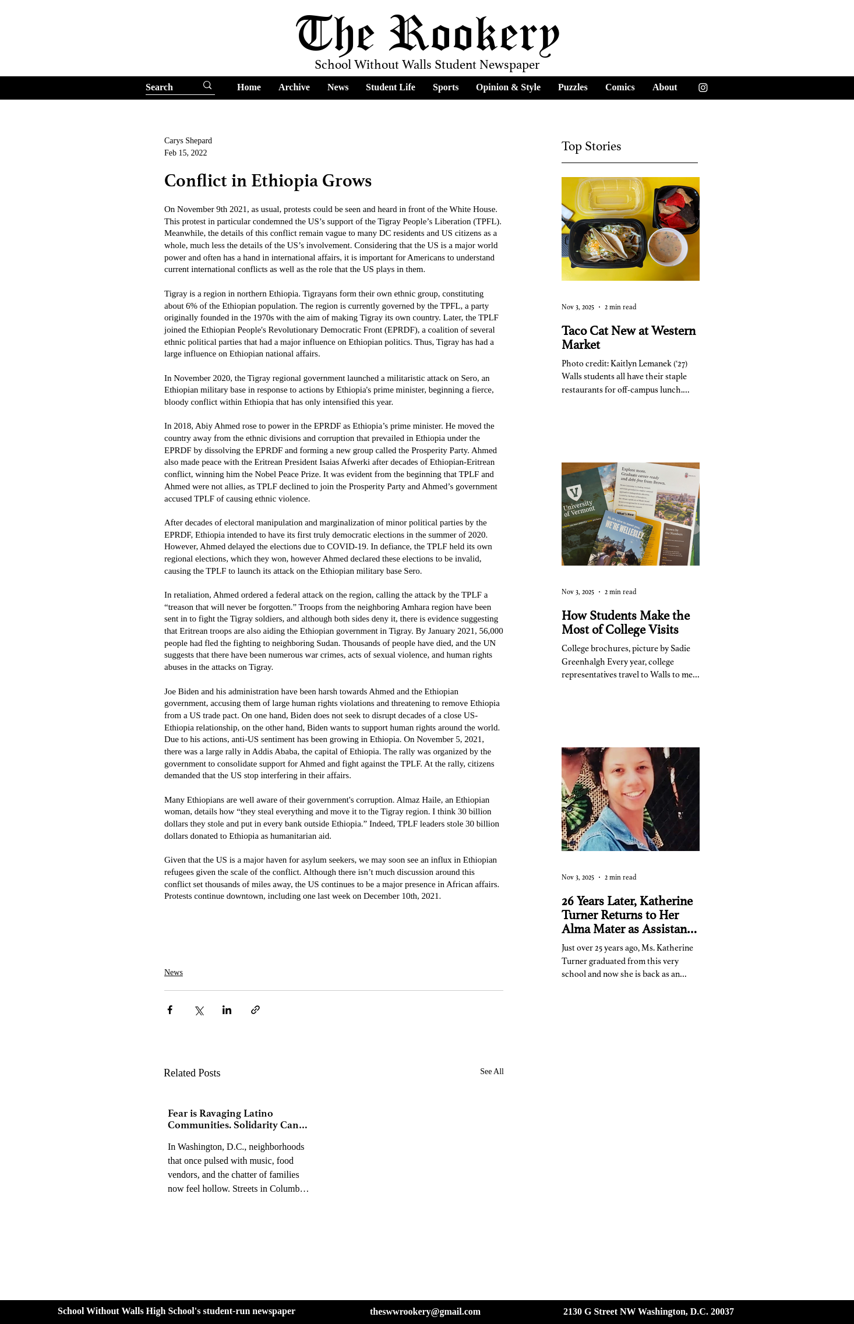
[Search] (160, 87)
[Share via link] (255, 1009)
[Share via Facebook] (169, 1009)
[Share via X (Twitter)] (198, 1009)
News (173, 972)
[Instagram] (703, 87)
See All (492, 1071)
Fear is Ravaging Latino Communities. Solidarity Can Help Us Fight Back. (233, 1119)
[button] (294, 87)
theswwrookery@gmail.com (425, 1311)
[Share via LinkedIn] (226, 1009)
